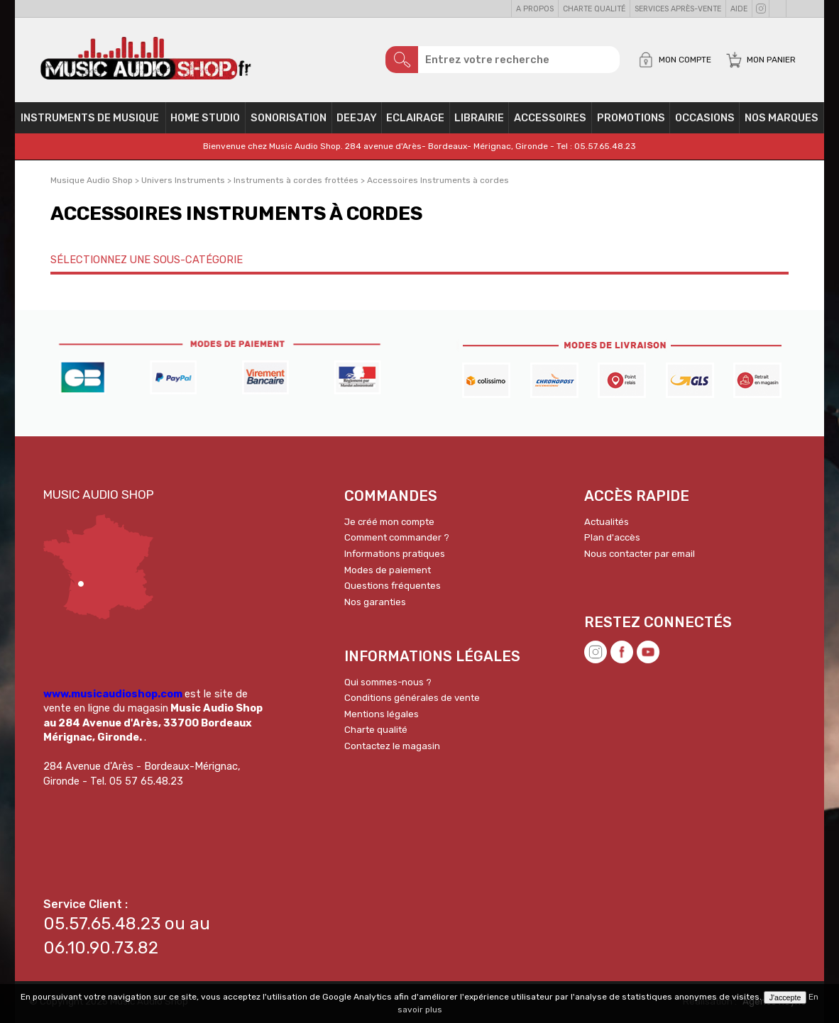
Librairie (479, 117)
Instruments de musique (90, 117)
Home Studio (205, 117)
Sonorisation (289, 117)
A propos (535, 8)
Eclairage (415, 117)
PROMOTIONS (631, 117)
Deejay (356, 117)
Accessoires (550, 117)
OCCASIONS (705, 117)
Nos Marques (781, 117)
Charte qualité (594, 8)
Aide (738, 8)
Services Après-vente (678, 8)
